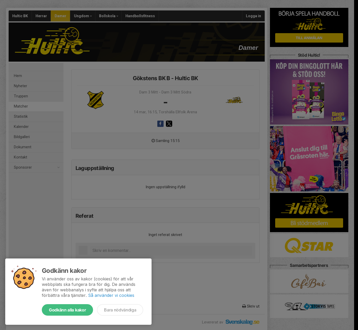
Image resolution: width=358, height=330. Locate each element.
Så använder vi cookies (111, 295)
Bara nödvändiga (120, 310)
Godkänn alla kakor (67, 310)
